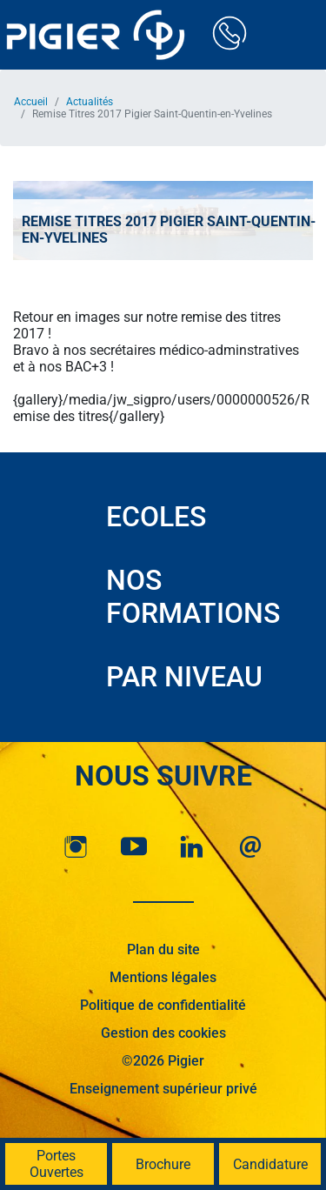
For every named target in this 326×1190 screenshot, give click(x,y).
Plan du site (163, 949)
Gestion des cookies (163, 1033)
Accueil (31, 102)
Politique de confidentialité (163, 1005)
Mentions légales (163, 977)
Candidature (270, 1164)
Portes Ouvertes (56, 1163)
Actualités (89, 102)
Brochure (163, 1164)
